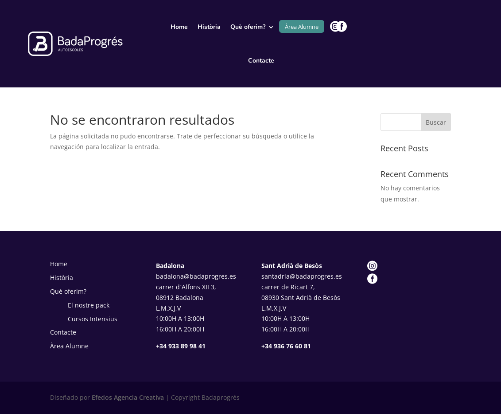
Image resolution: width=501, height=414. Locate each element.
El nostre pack (88, 305)
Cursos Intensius (92, 319)
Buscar (436, 122)
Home (179, 27)
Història (209, 27)
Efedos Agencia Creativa (127, 397)
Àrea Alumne (301, 27)
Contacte (261, 60)
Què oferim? (247, 27)
